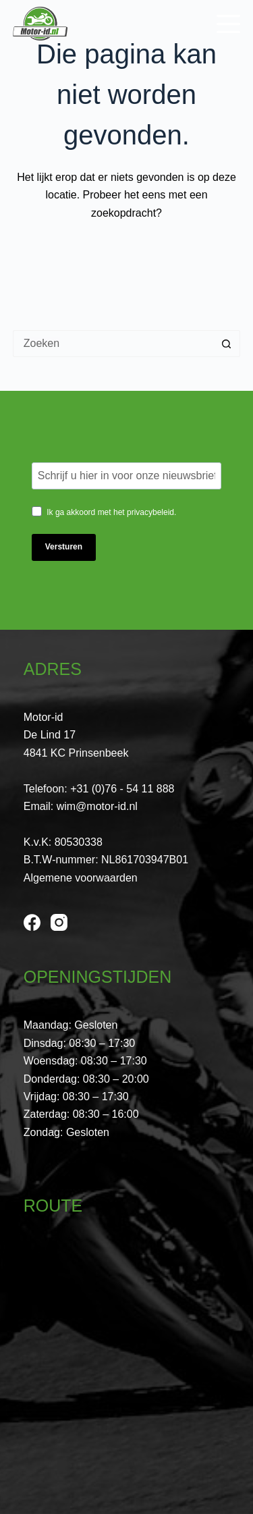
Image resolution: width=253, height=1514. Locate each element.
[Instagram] (59, 922)
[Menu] (228, 24)
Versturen (63, 546)
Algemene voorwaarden (81, 878)
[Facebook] (32, 922)
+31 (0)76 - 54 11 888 (122, 788)
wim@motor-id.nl (97, 806)
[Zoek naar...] (113, 343)
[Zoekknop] (226, 343)
